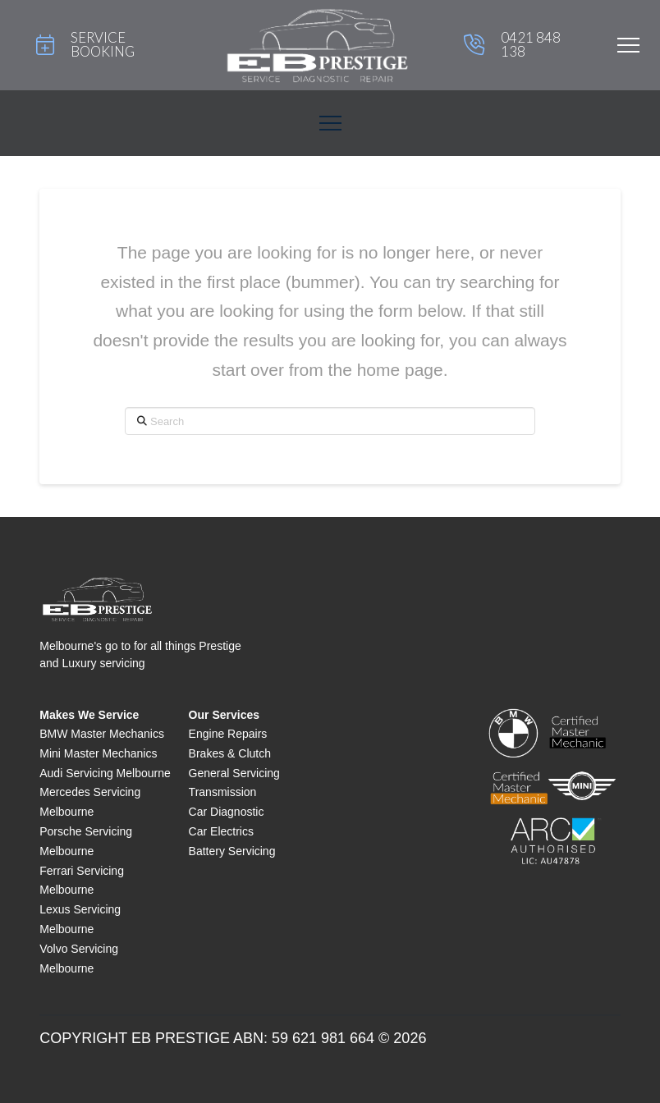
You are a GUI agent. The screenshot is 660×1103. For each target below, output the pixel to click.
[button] (628, 45)
